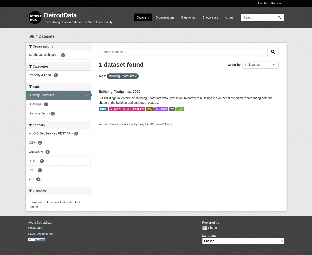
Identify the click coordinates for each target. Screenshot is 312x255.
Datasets (143, 17)
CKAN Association (40, 234)
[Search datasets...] (262, 17)
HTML (103, 109)
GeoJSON (161, 109)
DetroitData (60, 15)
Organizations (164, 17)
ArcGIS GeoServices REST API (127, 109)
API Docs (165, 124)
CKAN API (35, 228)
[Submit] (279, 17)
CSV (149, 109)
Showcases (210, 17)
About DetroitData (40, 222)
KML (180, 109)
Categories (188, 17)
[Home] (32, 36)
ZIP (172, 109)
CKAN (209, 227)
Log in (262, 3)
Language (209, 235)
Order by (234, 64)
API (151, 124)
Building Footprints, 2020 (119, 92)
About (229, 17)
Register (276, 3)
